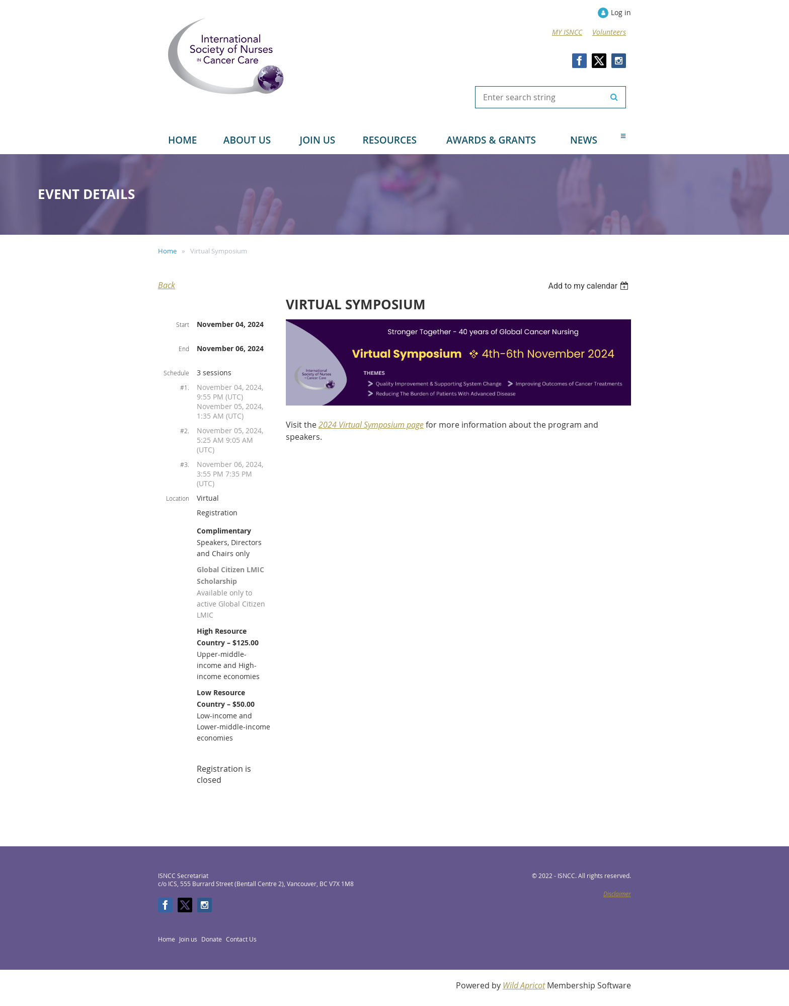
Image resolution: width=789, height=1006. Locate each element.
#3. (184, 464)
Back (166, 285)
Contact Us (241, 939)
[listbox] (589, 286)
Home (167, 250)
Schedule (176, 373)
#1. (184, 387)
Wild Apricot (524, 985)
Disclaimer (617, 894)
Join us (188, 939)
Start (182, 324)
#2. (184, 431)
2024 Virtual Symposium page (371, 424)
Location (177, 498)
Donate (211, 939)
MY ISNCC (567, 32)
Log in (621, 12)
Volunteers (609, 32)
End (184, 349)
